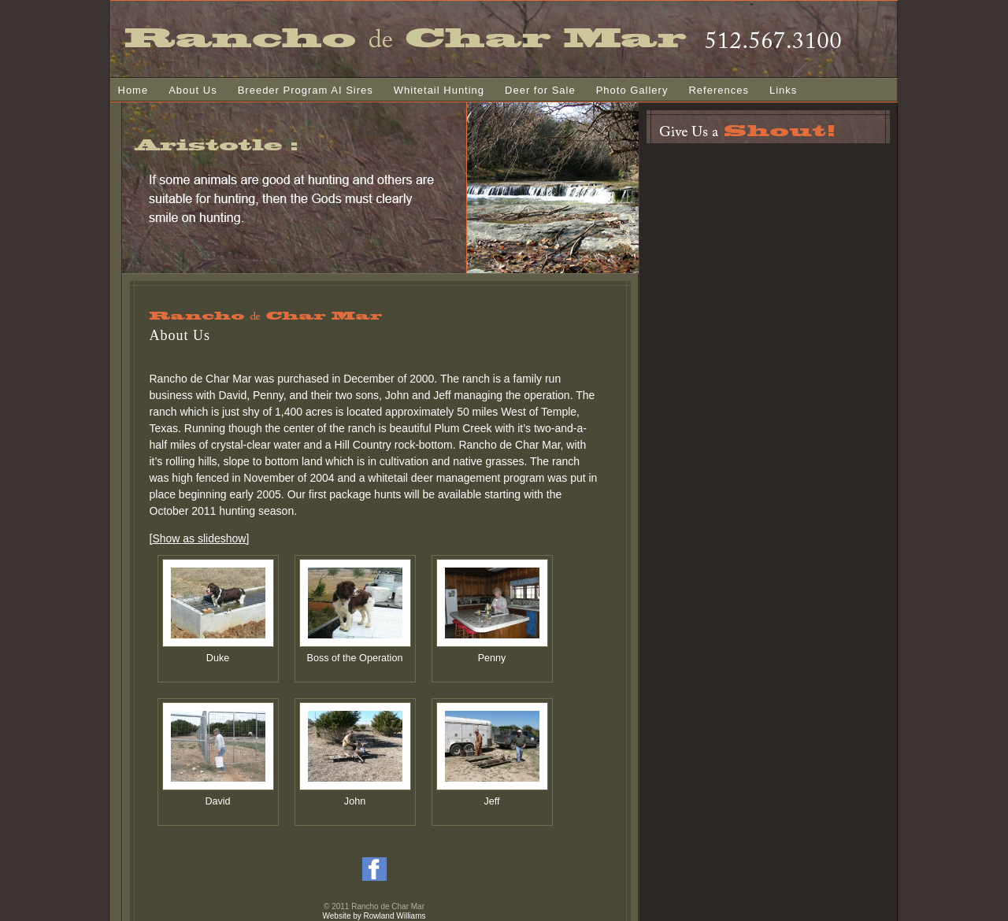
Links (783, 90)
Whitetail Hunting (439, 90)
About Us (193, 90)
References (718, 90)
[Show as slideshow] (200, 538)
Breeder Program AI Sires (305, 90)
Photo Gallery (632, 90)
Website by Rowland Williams (374, 916)
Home (133, 90)
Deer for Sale (540, 90)
